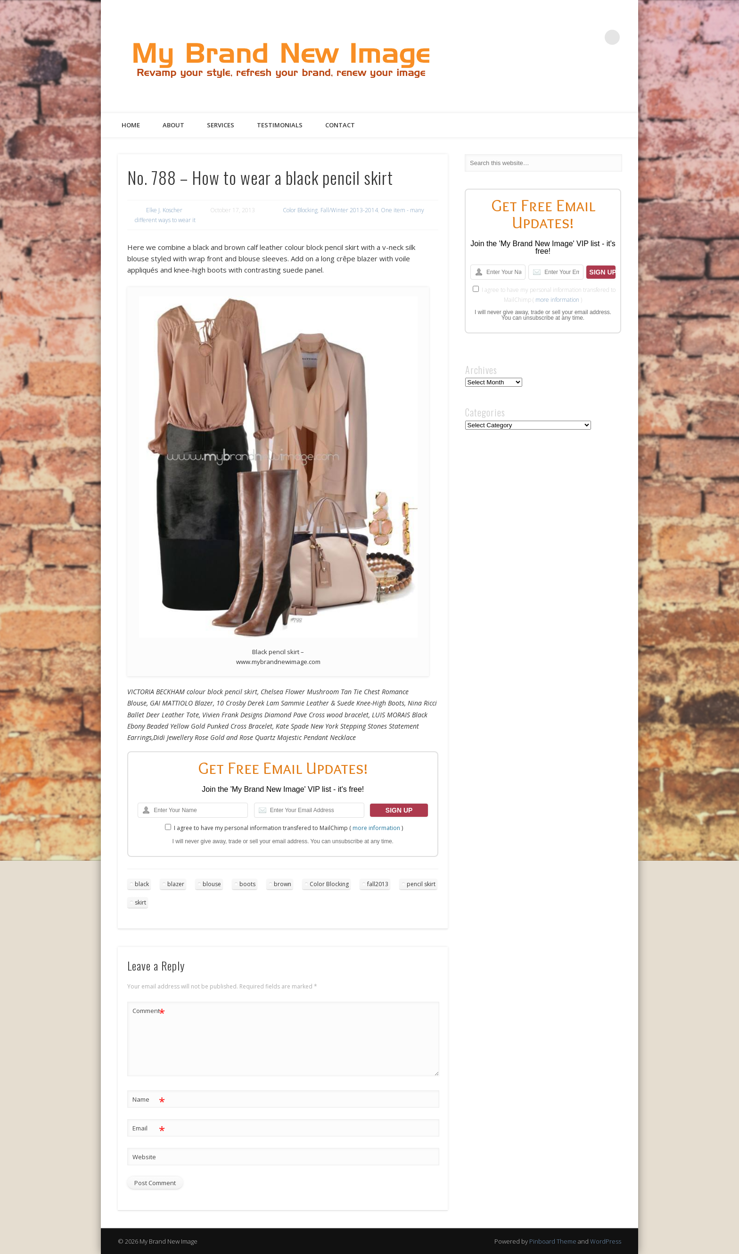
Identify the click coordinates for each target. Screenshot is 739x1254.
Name (148, 1099)
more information (376, 828)
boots (247, 884)
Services (220, 125)
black (142, 884)
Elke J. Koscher (164, 210)
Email (148, 1128)
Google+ (592, 37)
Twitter (554, 37)
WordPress (605, 1241)
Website (144, 1157)
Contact (340, 125)
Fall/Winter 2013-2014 (349, 210)
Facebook (534, 37)
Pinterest (573, 37)
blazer (175, 884)
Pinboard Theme (552, 1241)
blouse (212, 884)
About (173, 125)
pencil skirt (421, 884)
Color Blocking (300, 210)
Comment (148, 1011)
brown (282, 884)
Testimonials (280, 125)
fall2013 (377, 884)
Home (131, 125)
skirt (140, 902)
